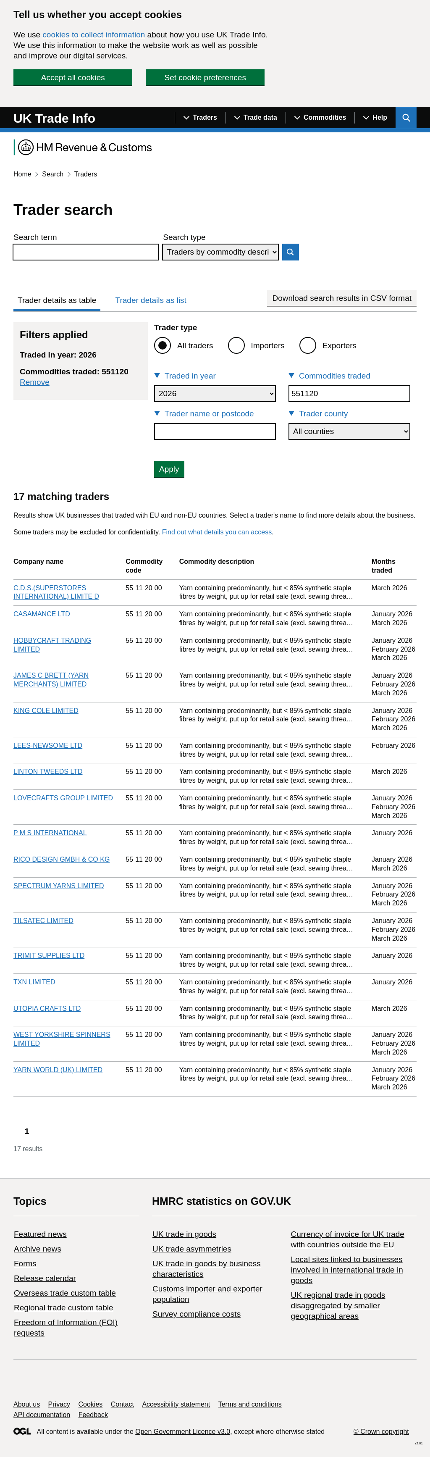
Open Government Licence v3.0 (182, 1431)
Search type (184, 237)
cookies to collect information (93, 34)
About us (26, 1404)
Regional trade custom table (63, 1307)
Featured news (40, 1234)
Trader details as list (150, 300)
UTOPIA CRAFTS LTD (47, 1008)
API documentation (41, 1414)
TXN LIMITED (34, 982)
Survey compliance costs (196, 1314)
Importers (268, 345)
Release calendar (45, 1278)
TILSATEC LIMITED (43, 920)
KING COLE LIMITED (46, 710)
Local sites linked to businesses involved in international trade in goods (347, 1270)
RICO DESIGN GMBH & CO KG (61, 859)
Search (52, 174)
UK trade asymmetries (191, 1248)
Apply (169, 469)
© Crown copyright (381, 1431)
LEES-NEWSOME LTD (47, 745)
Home (22, 174)
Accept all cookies (73, 77)
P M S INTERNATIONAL (50, 832)
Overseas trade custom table (65, 1293)
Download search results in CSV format (342, 298)
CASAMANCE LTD (41, 614)
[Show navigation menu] (200, 117)
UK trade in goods (184, 1234)
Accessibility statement (176, 1404)
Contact (122, 1404)
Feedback (93, 1414)
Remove (35, 382)
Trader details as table (57, 300)
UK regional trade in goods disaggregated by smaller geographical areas (338, 1305)
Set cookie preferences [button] (205, 77)
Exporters (339, 345)
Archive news (37, 1248)
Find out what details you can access (217, 532)
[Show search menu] (406, 117)
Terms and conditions (250, 1404)
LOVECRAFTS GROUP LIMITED (63, 798)
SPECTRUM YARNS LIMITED (58, 885)
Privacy (59, 1404)
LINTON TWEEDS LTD (47, 771)
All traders (195, 345)
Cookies (91, 1404)
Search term (35, 237)
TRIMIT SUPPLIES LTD (48, 955)
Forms (25, 1263)
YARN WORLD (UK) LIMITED (57, 1069)
